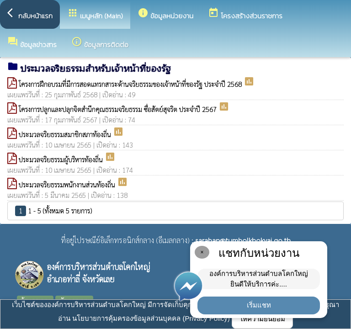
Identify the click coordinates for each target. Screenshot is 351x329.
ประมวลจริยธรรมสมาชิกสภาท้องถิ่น (66, 134)
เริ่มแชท (259, 305)
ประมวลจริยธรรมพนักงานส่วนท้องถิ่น (68, 184)
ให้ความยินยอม (262, 319)
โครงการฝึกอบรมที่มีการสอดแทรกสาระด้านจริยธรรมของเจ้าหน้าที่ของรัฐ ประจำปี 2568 (131, 84)
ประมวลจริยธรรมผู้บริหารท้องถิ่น (62, 159)
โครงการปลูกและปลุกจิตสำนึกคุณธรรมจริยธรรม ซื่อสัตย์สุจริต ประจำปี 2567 (118, 109)
